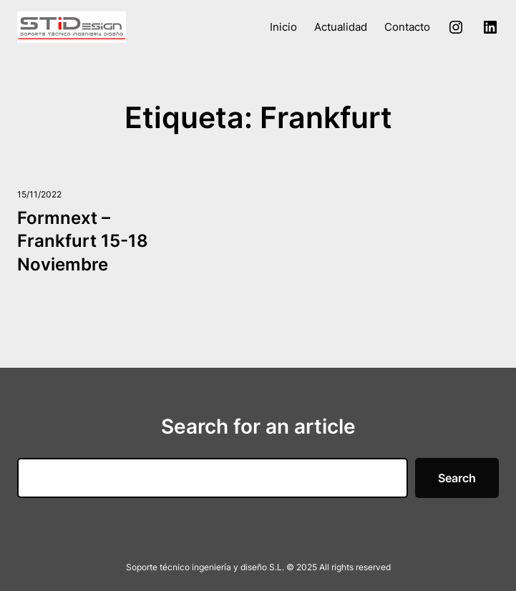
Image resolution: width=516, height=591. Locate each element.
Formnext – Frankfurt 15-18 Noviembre (82, 241)
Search (457, 478)
